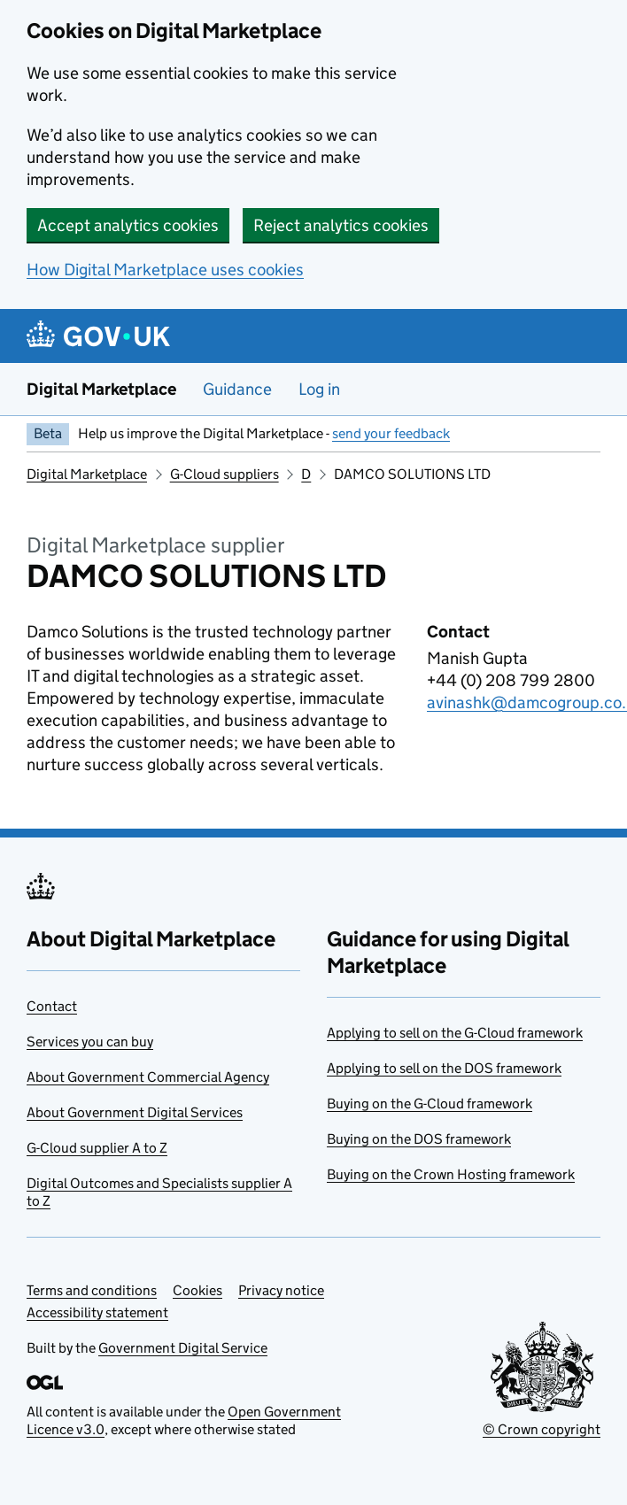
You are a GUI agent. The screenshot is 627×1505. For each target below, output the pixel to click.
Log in (319, 389)
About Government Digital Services (135, 1112)
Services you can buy (90, 1041)
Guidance (237, 389)
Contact (52, 1006)
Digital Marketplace (101, 389)
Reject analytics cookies (341, 225)
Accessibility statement (97, 1312)
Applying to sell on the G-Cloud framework (455, 1032)
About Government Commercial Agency (148, 1077)
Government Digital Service (182, 1347)
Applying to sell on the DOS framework (444, 1068)
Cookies (197, 1290)
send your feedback (391, 433)
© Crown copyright (541, 1429)
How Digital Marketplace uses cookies (165, 269)
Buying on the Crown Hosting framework (451, 1174)
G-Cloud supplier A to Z (97, 1147)
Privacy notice (281, 1290)
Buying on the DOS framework (419, 1139)
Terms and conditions (92, 1290)
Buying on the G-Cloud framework (429, 1103)
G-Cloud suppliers (224, 474)
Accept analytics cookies (128, 225)
